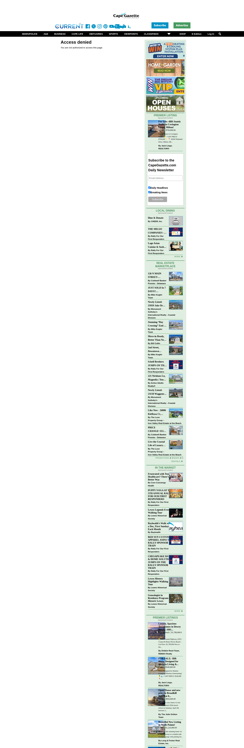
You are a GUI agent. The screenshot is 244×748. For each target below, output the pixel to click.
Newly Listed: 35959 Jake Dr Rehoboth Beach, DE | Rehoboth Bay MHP (157, 304)
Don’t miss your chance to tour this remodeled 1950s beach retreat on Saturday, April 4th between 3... (169, 706)
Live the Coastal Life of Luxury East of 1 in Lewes (157, 443)
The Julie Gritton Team (167, 715)
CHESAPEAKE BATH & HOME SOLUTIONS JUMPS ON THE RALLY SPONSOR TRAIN (160, 562)
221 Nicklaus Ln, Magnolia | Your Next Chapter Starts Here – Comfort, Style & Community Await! (157, 378)
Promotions (162, 458)
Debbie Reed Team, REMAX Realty (169, 652)
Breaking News (158, 192)
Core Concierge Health (157, 484)
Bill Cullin (155, 343)
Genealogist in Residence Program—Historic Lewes (159, 598)
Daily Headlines (159, 187)
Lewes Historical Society (157, 517)
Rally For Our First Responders (156, 237)
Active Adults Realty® (156, 384)
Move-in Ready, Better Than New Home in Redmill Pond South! (157, 338)
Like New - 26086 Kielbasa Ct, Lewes (157, 412)
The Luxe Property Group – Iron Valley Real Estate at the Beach (164, 420)
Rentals (175, 461)
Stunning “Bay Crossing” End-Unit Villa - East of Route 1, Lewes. (156, 324)
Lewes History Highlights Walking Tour (158, 581)
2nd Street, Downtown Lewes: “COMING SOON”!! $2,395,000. (154, 349)
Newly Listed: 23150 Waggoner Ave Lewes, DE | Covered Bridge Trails (156, 392)
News (176, 458)
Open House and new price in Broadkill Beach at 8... (169, 693)
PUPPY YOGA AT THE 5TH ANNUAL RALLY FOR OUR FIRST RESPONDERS (160, 494)
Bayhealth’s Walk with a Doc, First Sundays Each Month (159, 526)
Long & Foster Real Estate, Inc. (169, 742)
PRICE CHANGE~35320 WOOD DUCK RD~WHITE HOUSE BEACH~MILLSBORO (157, 429)
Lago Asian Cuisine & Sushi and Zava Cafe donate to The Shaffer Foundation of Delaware (156, 245)
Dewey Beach (163, 632)
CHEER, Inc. (156, 221)
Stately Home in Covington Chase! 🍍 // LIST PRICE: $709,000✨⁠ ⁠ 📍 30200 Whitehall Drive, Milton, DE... (170, 138)
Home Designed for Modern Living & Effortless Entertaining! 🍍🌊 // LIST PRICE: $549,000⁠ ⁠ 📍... (170, 675)
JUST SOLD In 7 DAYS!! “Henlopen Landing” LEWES (157, 289)
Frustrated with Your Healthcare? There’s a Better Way (159, 476)
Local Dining (165, 210)
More (177, 256)
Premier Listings (165, 617)
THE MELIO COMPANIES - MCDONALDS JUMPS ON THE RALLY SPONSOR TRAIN (157, 231)
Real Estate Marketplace (165, 265)
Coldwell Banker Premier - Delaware (157, 282)
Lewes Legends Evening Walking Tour (160, 511)
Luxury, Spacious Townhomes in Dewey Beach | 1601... (169, 626)
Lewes (161, 667)
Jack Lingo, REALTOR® (165, 147)
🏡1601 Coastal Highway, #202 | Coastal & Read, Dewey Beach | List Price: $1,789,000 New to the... (170, 643)
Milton (161, 130)
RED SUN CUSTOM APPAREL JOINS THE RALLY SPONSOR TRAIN (160, 541)
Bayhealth (155, 532)
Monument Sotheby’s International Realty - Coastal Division (161, 313)
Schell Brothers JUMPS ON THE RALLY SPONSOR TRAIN (157, 363)
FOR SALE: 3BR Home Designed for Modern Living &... (168, 661)
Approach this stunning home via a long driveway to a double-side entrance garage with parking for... (170, 734)
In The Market (165, 467)
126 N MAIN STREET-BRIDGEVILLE (156, 275)
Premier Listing (165, 115)
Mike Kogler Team (155, 296)
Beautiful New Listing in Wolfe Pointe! (169, 723)
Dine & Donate (155, 217)
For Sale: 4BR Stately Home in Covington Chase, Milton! (169, 124)
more (177, 611)
